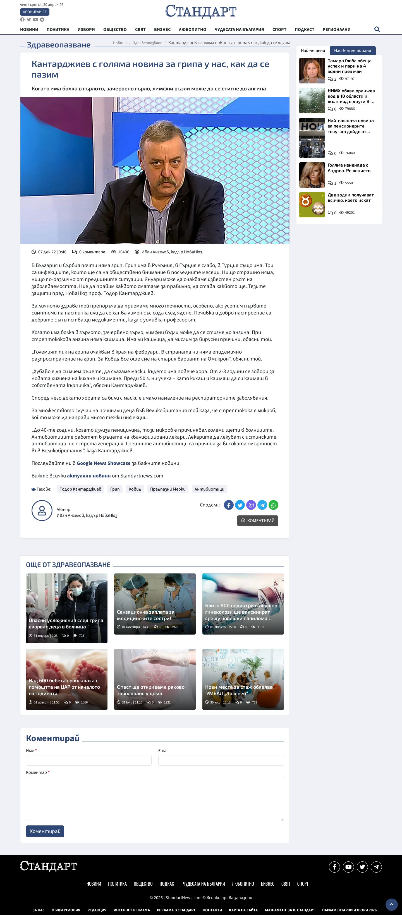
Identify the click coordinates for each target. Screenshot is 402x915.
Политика (117, 883)
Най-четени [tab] (313, 50)
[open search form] (377, 31)
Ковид (135, 489)
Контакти (212, 910)
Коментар (38, 772)
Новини (120, 43)
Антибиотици (209, 489)
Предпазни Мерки (168, 489)
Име (31, 750)
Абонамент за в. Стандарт (290, 910)
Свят (285, 883)
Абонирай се (35, 13)
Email (163, 750)
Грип (115, 489)
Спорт (302, 883)
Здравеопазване (147, 43)
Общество (143, 883)
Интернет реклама (132, 910)
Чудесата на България (204, 883)
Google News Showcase (105, 463)
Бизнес (267, 883)
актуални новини (89, 476)
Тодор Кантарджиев (80, 489)
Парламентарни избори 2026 (349, 910)
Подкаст (168, 883)
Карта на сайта (243, 910)
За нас (38, 910)
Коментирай (258, 521)
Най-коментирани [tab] (352, 50)
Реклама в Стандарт (176, 910)
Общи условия (66, 910)
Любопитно (243, 883)
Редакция (97, 910)
